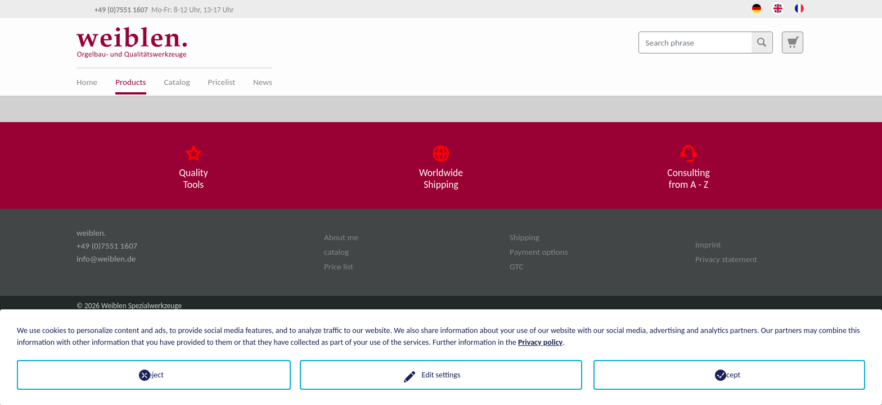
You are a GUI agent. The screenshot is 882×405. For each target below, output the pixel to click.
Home (86, 82)
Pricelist (221, 82)
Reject (153, 375)
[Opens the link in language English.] (778, 7)
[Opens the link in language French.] (799, 7)
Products (130, 82)
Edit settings (441, 375)
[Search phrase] (705, 42)
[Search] (762, 42)
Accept (729, 375)
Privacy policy (540, 342)
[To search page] (792, 42)
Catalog (177, 82)
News (262, 82)
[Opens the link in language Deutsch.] (756, 7)
